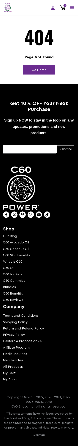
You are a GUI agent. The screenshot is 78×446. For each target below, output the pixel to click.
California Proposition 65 (22, 341)
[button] (72, 8)
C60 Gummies (14, 280)
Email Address (13, 142)
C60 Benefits (13, 293)
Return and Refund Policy (23, 328)
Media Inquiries (15, 353)
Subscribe (65, 149)
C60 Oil (8, 267)
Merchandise (13, 360)
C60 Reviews (13, 299)
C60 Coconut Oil (16, 249)
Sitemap (39, 434)
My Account (12, 379)
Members (53, 7)
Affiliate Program (16, 347)
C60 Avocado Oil (16, 242)
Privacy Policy (14, 334)
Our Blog (10, 236)
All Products (13, 366)
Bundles (9, 287)
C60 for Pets (13, 274)
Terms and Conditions (21, 315)
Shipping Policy (15, 322)
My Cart (9, 373)
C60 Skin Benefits (16, 255)
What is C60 (12, 261)
